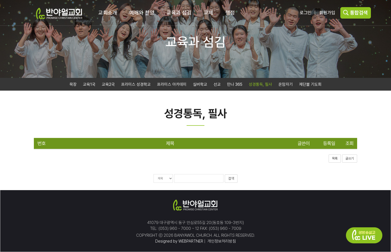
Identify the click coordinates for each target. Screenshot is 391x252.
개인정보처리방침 (221, 241)
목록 (335, 159)
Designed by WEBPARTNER (179, 241)
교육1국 (89, 84)
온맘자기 (285, 84)
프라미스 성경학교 (136, 84)
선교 (217, 84)
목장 (73, 84)
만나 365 (234, 84)
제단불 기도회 (310, 84)
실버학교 (200, 84)
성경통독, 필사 (260, 84)
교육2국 (108, 84)
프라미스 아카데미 (172, 84)
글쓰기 (349, 159)
